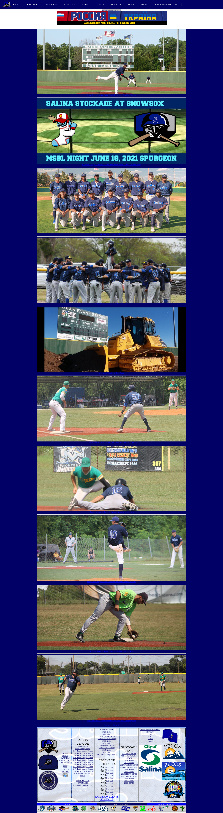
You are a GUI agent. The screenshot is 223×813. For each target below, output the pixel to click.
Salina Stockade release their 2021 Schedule (111, 303)
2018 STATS (129, 772)
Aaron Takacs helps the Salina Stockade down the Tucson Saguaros (111, 720)
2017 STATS (129, 778)
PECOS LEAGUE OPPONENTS (82, 782)
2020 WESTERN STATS (129, 765)
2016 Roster (106, 752)
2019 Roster (106, 741)
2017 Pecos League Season (83, 767)
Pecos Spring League (82, 749)
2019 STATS (129, 769)
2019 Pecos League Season (83, 758)
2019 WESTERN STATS (129, 767)
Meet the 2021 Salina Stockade (111, 234)
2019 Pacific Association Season (83, 774)
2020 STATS (129, 763)
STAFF (150, 739)
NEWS (131, 4)
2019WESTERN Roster (107, 739)
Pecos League (83, 746)
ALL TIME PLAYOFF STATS (129, 757)
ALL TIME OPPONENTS (82, 785)
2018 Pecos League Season (83, 762)
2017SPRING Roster (107, 748)
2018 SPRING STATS (129, 774)
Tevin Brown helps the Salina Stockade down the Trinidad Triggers (111, 95)
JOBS (65, 767)
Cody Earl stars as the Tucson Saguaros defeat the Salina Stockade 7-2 (111, 442)
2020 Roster (106, 734)
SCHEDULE (69, 4)
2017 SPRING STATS (129, 776)
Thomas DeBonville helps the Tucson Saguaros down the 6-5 (111, 512)
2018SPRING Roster (107, 745)
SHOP (144, 4)
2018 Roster (106, 743)
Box (107, 767)
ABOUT (16, 4)
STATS (85, 4)
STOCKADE (51, 4)
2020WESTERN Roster (107, 736)
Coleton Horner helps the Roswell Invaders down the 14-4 (111, 651)
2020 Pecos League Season (83, 753)
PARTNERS (32, 4)
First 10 (106, 725)
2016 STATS (129, 781)
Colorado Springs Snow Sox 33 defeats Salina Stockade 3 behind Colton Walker (111, 164)
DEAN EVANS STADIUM (165, 4)
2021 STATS (129, 760)
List (111, 767)
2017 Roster (106, 750)
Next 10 (116, 725)
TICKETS (99, 4)
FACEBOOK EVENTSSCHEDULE (107, 798)
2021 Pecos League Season (83, 751)
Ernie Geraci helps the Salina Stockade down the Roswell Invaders (111, 581)
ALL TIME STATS (129, 754)
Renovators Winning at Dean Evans (111, 372)
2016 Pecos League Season (83, 771)
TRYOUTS (116, 4)
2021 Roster (106, 732)
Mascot (150, 741)
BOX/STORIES (65, 760)
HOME (65, 753)
